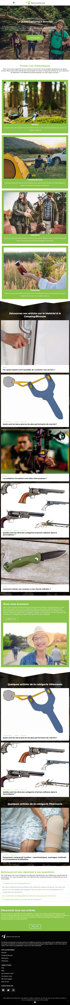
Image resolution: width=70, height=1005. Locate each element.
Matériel (35, 124)
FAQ (2, 969)
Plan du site (5, 983)
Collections (6, 856)
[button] (35, 884)
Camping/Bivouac (35, 180)
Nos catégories (7, 951)
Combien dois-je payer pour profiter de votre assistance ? (23, 900)
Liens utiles (6, 966)
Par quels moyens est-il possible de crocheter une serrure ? (29, 370)
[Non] (68, 1000)
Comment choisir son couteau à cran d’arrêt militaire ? (27, 590)
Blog (2, 972)
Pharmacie (35, 290)
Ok (35, 1002)
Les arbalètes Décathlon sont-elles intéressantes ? (25, 479)
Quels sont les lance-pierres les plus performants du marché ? (30, 424)
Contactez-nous (6, 977)
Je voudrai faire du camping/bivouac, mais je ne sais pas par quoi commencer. (30, 897)
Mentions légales (6, 980)
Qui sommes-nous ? (7, 974)
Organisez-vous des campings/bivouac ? (17, 884)
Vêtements (35, 235)
